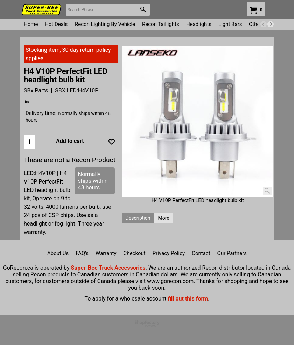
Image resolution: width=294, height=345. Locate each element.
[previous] (263, 24)
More (163, 218)
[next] (270, 24)
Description (138, 218)
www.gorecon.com (170, 281)
